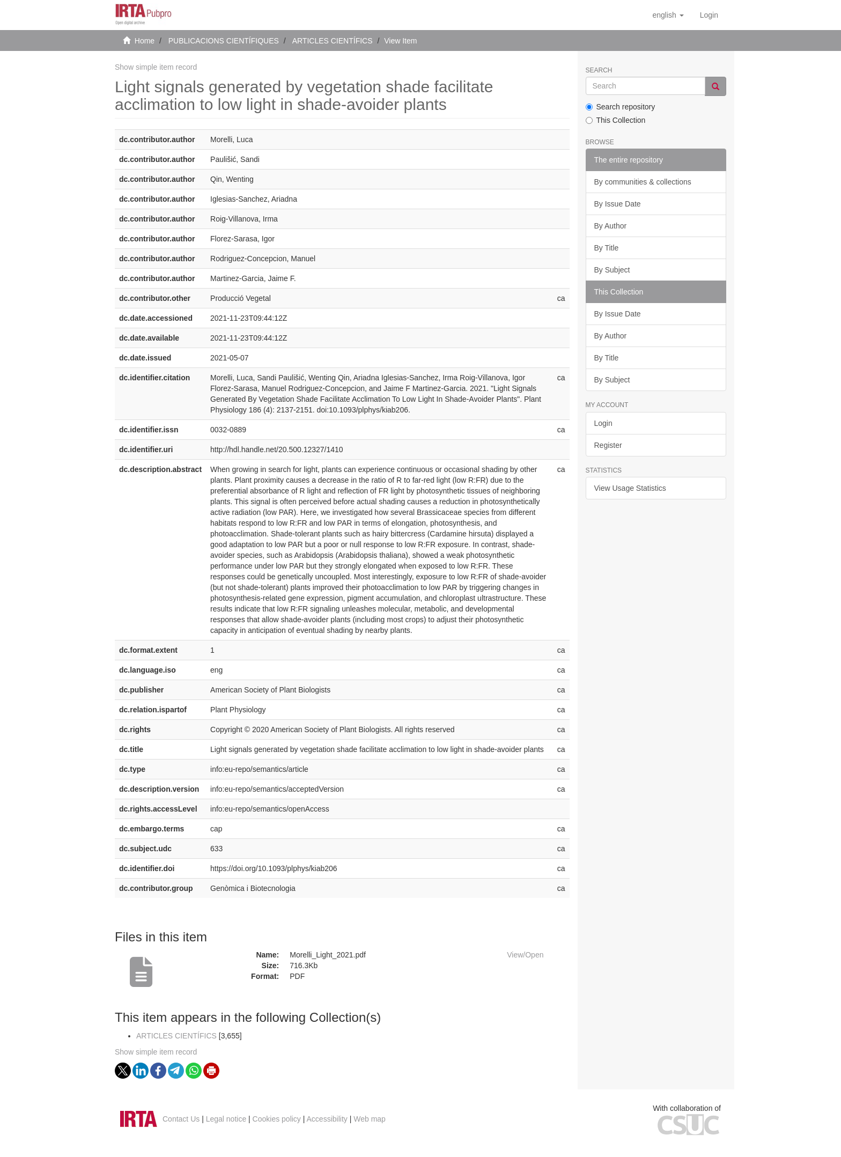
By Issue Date (617, 204)
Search (599, 70)
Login (603, 423)
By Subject (612, 270)
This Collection (616, 120)
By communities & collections (642, 182)
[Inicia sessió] (709, 15)
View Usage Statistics (630, 488)
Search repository (620, 106)
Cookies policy (277, 1119)
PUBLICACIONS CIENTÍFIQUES (223, 40)
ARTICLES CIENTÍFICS (332, 40)
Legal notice (226, 1119)
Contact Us (181, 1119)
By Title (606, 248)
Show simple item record (156, 67)
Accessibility (327, 1119)
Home (144, 40)
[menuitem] (709, 15)
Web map (369, 1119)
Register (608, 445)
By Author (610, 226)
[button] (667, 15)
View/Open (525, 954)
